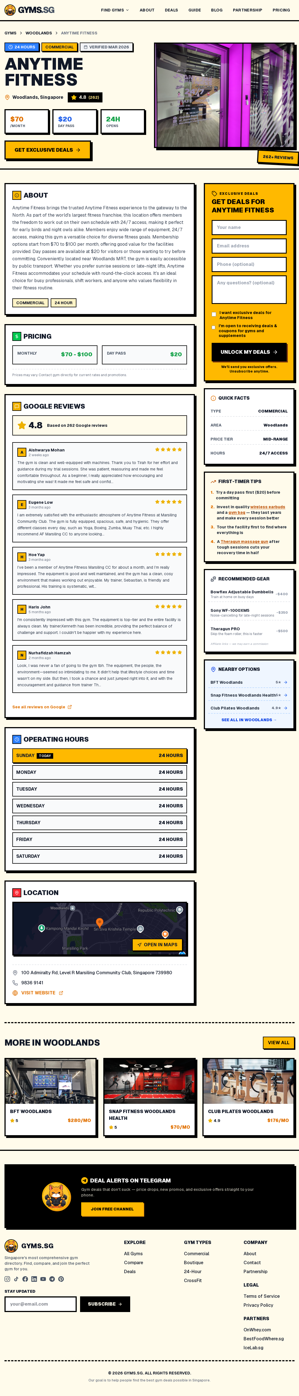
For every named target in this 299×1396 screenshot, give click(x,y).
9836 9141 (27, 983)
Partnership (255, 1272)
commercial (30, 302)
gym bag (236, 512)
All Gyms (133, 1254)
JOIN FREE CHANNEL (112, 1209)
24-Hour (193, 1272)
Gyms (10, 33)
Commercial (196, 1254)
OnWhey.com (257, 1330)
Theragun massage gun (244, 541)
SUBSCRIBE (105, 1304)
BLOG (217, 10)
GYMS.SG (37, 1246)
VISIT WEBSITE (37, 993)
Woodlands (38, 33)
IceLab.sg (253, 1348)
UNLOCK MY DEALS (249, 352)
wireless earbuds (267, 506)
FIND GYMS (115, 10)
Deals (130, 1272)
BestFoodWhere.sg (264, 1339)
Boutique (193, 1263)
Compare (133, 1263)
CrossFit (193, 1280)
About (250, 1254)
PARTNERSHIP (248, 10)
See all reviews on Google (42, 706)
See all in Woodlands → (249, 719)
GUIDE (194, 10)
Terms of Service (262, 1296)
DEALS (171, 10)
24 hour (64, 302)
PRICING (281, 10)
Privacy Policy (258, 1305)
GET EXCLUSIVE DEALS (48, 150)
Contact (252, 1263)
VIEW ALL (278, 1043)
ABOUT (147, 10)
